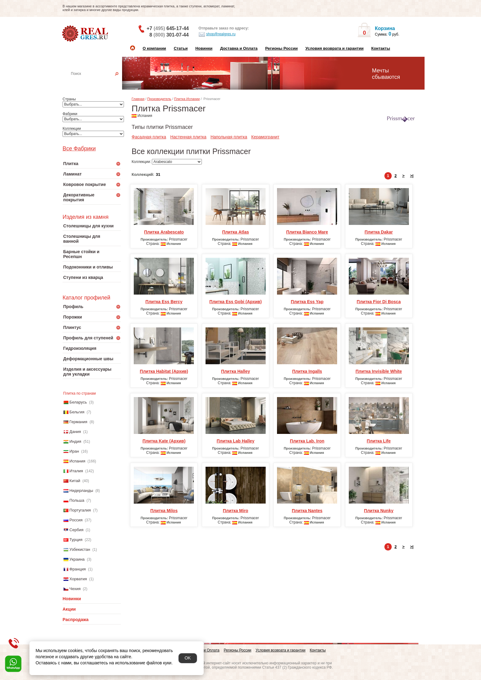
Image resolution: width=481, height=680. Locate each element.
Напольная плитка (228, 136)
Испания (77, 461)
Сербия (76, 529)
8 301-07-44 (169, 34)
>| (412, 175)
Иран (74, 451)
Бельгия (76, 412)
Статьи (180, 48)
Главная (138, 99)
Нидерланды (81, 490)
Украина (77, 559)
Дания (75, 431)
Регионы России (281, 48)
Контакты (380, 48)
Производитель (159, 99)
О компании (154, 48)
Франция (77, 569)
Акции (69, 609)
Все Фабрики (79, 148)
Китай (74, 480)
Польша (76, 500)
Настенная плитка (98, 82)
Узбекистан (79, 549)
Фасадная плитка (149, 136)
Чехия (74, 588)
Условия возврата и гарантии (334, 48)
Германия (78, 421)
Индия (75, 441)
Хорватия (78, 579)
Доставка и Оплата (238, 48)
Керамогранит (265, 136)
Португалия (80, 510)
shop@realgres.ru (217, 34)
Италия (76, 471)
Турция (76, 539)
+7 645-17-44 (168, 28)
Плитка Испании (187, 99)
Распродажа (76, 619)
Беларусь (78, 402)
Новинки (204, 48)
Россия (76, 520)
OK (188, 657)
